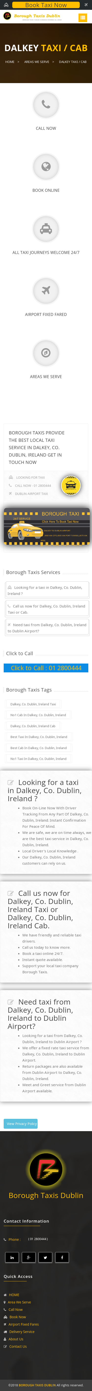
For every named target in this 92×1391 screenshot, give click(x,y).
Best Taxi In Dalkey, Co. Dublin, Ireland (39, 737)
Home (9, 61)
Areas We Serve (36, 61)
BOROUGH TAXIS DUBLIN (37, 1385)
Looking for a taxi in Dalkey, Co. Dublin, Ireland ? (45, 590)
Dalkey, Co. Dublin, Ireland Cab (33, 726)
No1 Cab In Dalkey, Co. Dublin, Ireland (38, 715)
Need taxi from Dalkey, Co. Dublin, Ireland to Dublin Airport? (47, 627)
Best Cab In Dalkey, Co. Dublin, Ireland (39, 748)
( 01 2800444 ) (38, 1239)
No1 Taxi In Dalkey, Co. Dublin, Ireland (38, 758)
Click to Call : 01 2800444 (46, 668)
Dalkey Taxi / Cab (73, 61)
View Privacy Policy (22, 1123)
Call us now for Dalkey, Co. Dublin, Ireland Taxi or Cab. (46, 609)
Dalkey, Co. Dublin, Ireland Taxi (33, 704)
